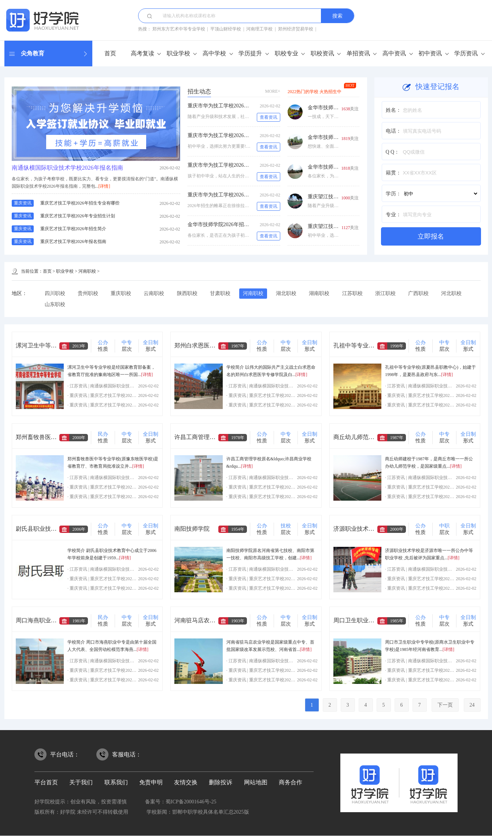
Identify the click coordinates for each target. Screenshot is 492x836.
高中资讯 (394, 53)
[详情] (104, 186)
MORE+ (272, 91)
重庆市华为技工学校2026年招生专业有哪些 (236, 105)
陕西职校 (188, 293)
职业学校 (178, 53)
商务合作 (290, 783)
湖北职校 (288, 293)
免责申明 (151, 783)
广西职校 (421, 293)
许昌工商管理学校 (197, 437)
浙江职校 (388, 293)
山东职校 (55, 304)
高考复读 (142, 53)
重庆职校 (121, 293)
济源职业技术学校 (356, 529)
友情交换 (185, 783)
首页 (110, 53)
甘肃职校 (221, 293)
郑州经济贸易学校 (295, 29)
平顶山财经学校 (225, 29)
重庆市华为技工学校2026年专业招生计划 (234, 135)
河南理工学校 (259, 29)
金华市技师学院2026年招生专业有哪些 (231, 224)
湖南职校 (321, 293)
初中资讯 (430, 53)
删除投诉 (220, 783)
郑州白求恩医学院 (197, 346)
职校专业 (286, 53)
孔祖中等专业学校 (356, 346)
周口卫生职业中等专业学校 (368, 621)
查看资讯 (268, 117)
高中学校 (214, 53)
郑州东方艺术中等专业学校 (178, 29)
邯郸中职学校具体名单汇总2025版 (210, 812)
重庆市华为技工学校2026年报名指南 (229, 195)
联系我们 (116, 783)
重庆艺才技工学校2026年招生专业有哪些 (79, 203)
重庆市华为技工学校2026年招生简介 (229, 165)
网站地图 (255, 783)
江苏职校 (355, 293)
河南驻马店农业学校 (200, 621)
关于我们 (81, 783)
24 (472, 705)
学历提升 (250, 53)
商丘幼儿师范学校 (356, 437)
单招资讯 (358, 53)
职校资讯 (322, 53)
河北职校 (455, 293)
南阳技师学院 (192, 529)
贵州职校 (88, 293)
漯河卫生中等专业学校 (45, 346)
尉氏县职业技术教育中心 (48, 529)
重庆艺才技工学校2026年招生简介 (73, 228)
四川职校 (55, 293)
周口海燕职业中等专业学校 (51, 621)
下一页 (445, 705)
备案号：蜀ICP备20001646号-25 (180, 802)
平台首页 (46, 783)
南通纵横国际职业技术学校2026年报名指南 (67, 168)
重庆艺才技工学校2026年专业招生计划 (77, 215)
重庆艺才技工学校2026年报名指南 (73, 241)
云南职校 (155, 293)
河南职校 (87, 271)
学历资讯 (466, 53)
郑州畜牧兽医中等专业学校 (51, 437)
